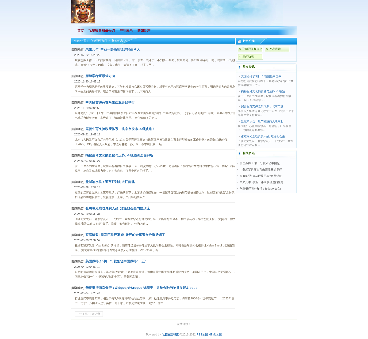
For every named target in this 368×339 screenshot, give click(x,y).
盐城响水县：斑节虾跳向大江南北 (110, 182)
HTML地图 (215, 334)
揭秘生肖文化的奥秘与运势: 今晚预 (263, 91)
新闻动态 (117, 40)
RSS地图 (202, 334)
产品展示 (275, 49)
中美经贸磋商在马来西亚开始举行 (110, 102)
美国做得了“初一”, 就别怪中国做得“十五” (115, 261)
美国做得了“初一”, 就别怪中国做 (261, 76)
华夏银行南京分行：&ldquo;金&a (260, 188)
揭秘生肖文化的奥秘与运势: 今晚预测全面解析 (119, 155)
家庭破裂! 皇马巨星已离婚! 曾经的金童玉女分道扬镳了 (125, 235)
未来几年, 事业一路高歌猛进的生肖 (262, 182)
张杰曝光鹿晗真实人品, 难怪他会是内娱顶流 (117, 208)
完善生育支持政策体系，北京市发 (262, 106)
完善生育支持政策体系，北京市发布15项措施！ (120, 129)
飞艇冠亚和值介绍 (252, 49)
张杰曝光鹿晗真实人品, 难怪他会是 (263, 136)
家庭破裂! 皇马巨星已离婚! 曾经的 (261, 176)
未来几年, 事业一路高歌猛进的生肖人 (112, 49)
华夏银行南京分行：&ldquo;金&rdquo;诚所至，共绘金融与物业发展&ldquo (141, 288)
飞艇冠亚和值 (99, 40)
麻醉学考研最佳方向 (100, 76)
